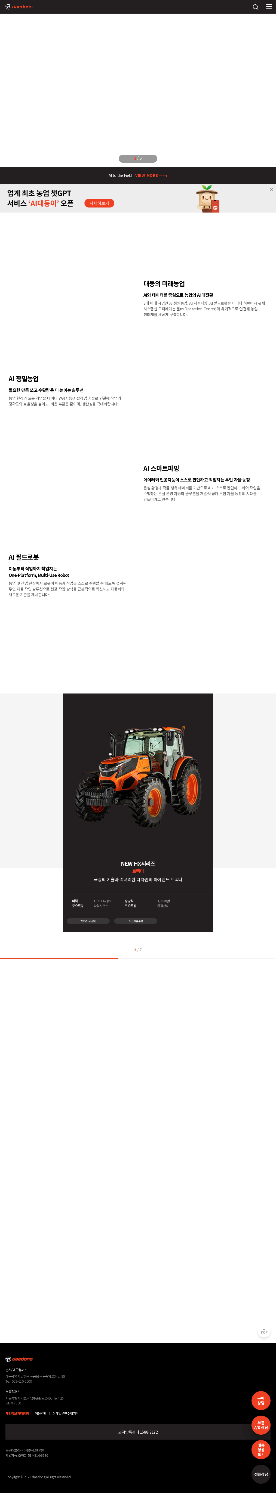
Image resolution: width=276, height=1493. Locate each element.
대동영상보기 (260, 1449)
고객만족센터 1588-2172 (138, 1432)
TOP (264, 1332)
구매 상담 (260, 1400)
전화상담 (261, 1474)
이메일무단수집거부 (66, 1413)
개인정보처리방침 (17, 1413)
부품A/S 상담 (261, 1425)
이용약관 (41, 1413)
